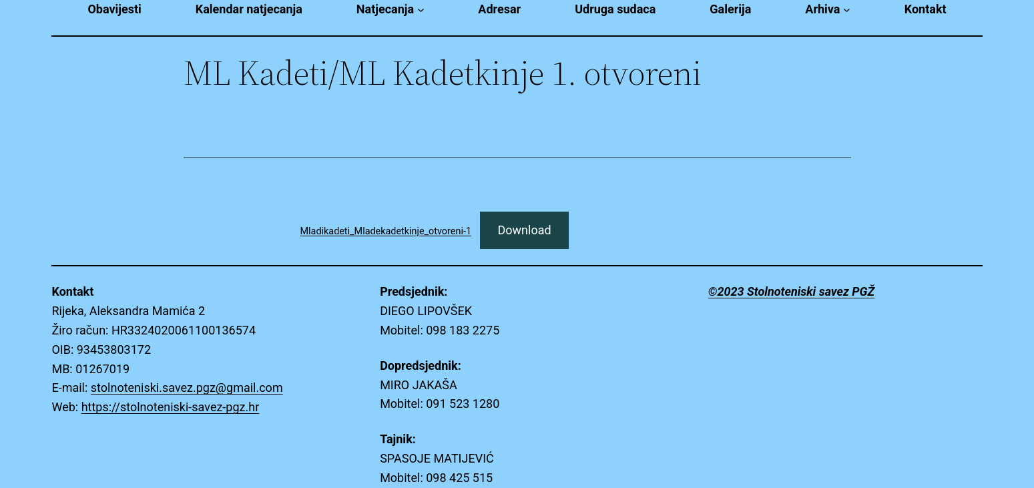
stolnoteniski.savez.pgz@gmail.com (187, 388)
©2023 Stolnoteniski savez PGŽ (791, 291)
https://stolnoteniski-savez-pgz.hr (170, 407)
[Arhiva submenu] (846, 9)
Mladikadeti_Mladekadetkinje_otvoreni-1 (385, 231)
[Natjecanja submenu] (421, 9)
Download (524, 230)
